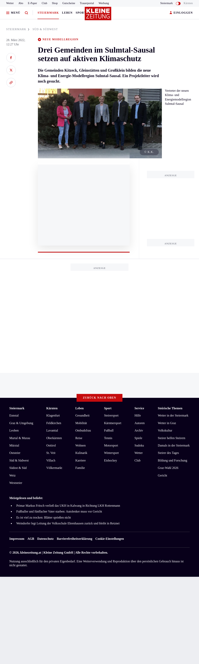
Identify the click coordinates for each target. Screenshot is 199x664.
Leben (67, 12)
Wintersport (111, 452)
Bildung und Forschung (172, 460)
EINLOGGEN (181, 13)
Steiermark (48, 12)
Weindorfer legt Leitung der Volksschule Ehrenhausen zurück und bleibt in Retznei (68, 523)
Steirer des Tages (168, 452)
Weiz (12, 475)
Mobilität (81, 423)
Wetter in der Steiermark (173, 415)
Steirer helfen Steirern (171, 438)
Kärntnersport (112, 423)
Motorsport (111, 445)
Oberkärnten (54, 438)
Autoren (139, 423)
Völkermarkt (54, 467)
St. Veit (50, 452)
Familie (80, 467)
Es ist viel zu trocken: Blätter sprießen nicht (43, 517)
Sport (81, 12)
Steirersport (111, 415)
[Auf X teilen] (11, 70)
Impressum (16, 538)
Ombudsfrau (83, 430)
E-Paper (32, 3)
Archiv (138, 430)
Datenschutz (45, 538)
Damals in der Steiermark (174, 445)
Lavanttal (52, 430)
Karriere (80, 460)
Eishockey (110, 460)
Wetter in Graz (167, 423)
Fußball (108, 430)
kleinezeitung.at (30, 552)
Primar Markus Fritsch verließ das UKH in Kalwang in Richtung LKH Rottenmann (68, 505)
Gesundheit (82, 415)
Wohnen (80, 445)
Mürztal (14, 445)
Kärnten (188, 3)
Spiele (138, 438)
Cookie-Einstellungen (109, 538)
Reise (78, 438)
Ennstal (14, 415)
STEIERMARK (17, 29)
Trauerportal (87, 3)
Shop (55, 3)
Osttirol (51, 445)
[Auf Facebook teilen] (11, 57)
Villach (50, 460)
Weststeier (15, 482)
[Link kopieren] (11, 82)
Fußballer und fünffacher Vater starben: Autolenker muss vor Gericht (59, 511)
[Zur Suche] (26, 13)
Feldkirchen (53, 423)
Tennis (108, 438)
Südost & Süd (18, 467)
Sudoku (139, 445)
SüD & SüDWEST (45, 29)
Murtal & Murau (19, 438)
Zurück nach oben (99, 397)
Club (44, 3)
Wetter (10, 3)
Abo (20, 3)
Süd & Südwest (19, 460)
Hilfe (137, 415)
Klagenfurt (53, 415)
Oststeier (14, 452)
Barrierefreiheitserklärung (74, 538)
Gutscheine (68, 3)
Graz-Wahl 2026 (168, 467)
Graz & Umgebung (21, 423)
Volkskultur (165, 430)
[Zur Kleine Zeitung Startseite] (98, 15)
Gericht (162, 475)
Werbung (104, 3)
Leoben (14, 430)
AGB (30, 538)
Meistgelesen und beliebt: (26, 498)
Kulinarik (81, 452)
